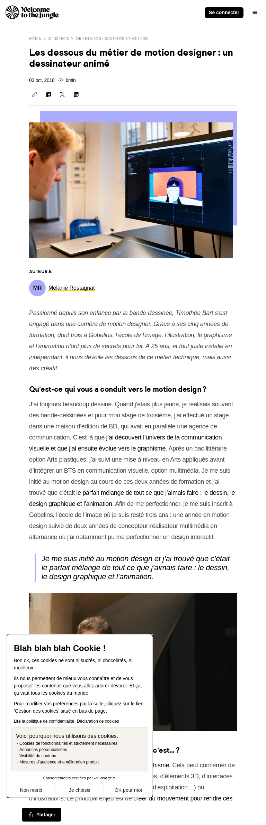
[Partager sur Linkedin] (76, 94)
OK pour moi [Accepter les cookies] (128, 790)
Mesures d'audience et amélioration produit (59, 762)
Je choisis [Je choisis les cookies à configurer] (79, 790)
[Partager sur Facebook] (48, 94)
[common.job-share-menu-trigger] (41, 815)
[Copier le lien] (34, 94)
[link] (71, 288)
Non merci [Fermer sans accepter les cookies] (31, 790)
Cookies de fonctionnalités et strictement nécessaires (68, 743)
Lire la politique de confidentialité (44, 721)
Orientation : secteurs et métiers (112, 38)
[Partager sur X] (62, 94)
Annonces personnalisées (43, 749)
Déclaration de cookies (98, 721)
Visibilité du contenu (37, 755)
